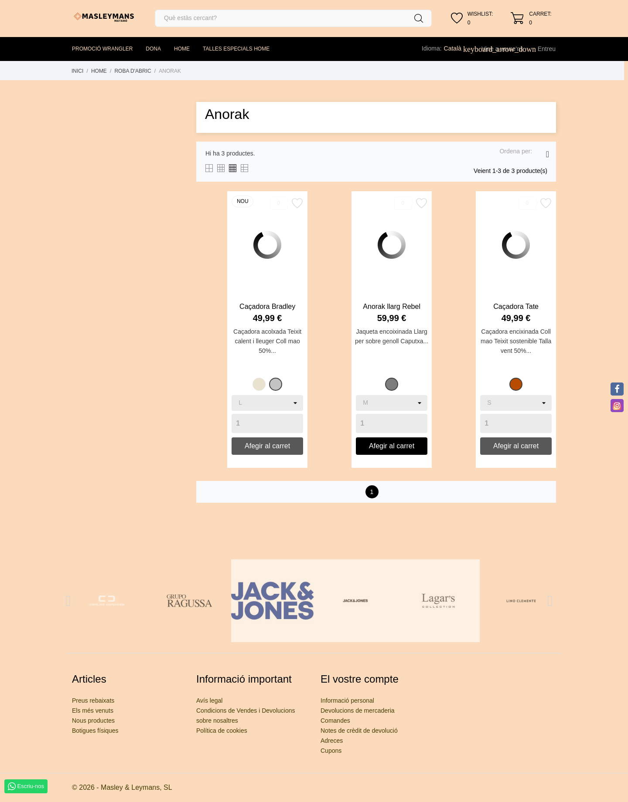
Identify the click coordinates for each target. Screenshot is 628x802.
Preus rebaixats (93, 700)
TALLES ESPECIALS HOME (236, 49)
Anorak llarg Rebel (391, 306)
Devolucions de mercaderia (358, 710)
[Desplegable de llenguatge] (457, 48)
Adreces (332, 740)
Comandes (335, 720)
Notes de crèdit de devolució (359, 730)
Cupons (331, 750)
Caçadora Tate (516, 306)
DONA (153, 49)
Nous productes (93, 720)
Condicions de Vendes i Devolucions (245, 710)
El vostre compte (360, 679)
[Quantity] (267, 423)
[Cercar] (293, 18)
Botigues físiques (95, 730)
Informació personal (347, 700)
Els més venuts (92, 710)
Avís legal (209, 700)
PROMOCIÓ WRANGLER (102, 49)
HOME (182, 49)
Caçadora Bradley (267, 306)
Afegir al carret (267, 446)
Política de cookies (221, 730)
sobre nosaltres (217, 720)
